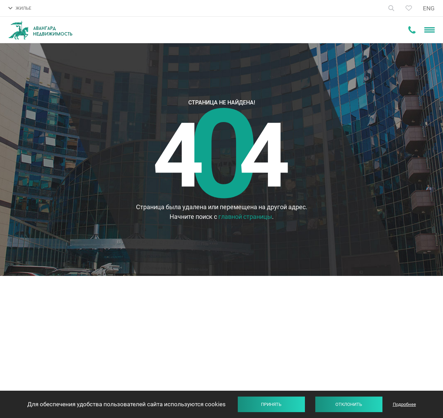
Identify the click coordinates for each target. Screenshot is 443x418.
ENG (429, 8)
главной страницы (245, 216)
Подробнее (404, 404)
